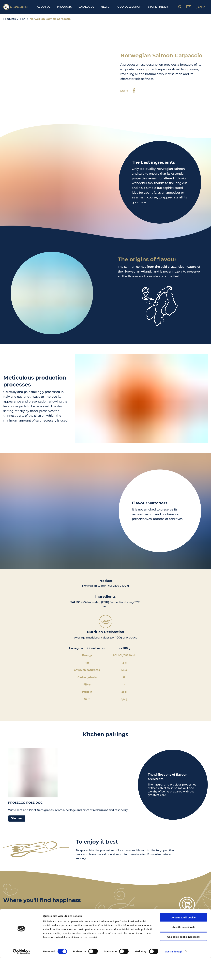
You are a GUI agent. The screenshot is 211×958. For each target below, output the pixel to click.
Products (64, 6)
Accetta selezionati (183, 927)
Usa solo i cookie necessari (183, 937)
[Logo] (15, 6)
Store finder (158, 6)
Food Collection (128, 6)
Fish (22, 19)
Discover (17, 818)
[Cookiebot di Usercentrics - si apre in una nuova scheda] (21, 951)
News (105, 6)
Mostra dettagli (173, 951)
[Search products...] (180, 6)
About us (43, 6)
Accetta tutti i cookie (183, 917)
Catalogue (86, 6)
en (201, 6)
